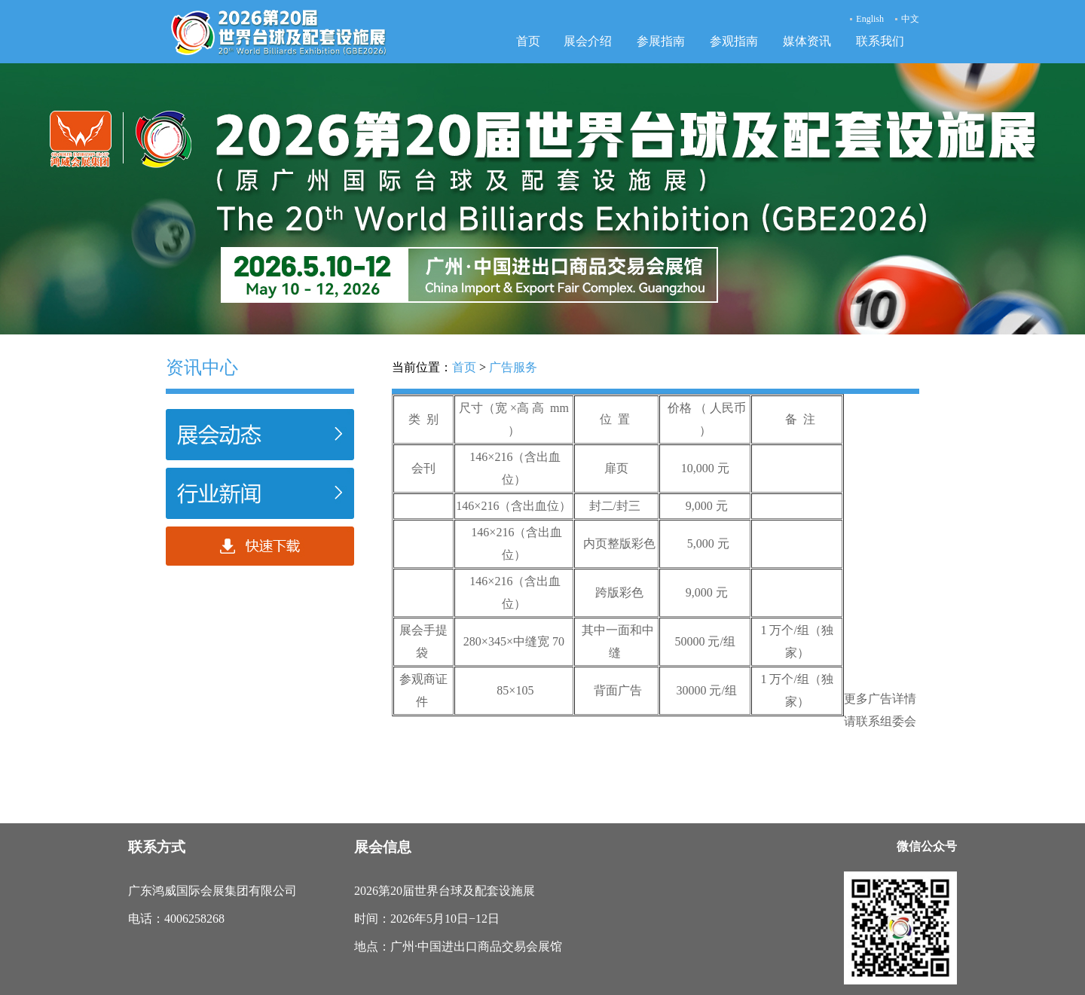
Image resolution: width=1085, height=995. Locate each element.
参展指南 (661, 41)
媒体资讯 (807, 41)
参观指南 (734, 41)
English (870, 19)
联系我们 (880, 41)
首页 (528, 41)
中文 (910, 19)
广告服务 (513, 367)
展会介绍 (588, 41)
